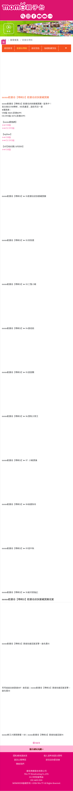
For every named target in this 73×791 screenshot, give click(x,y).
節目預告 (35, 48)
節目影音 (8, 48)
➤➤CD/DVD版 (8, 128)
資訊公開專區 (20, 760)
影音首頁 (14, 40)
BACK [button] (36, 743)
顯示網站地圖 (37, 749)
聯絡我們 (20, 764)
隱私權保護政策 (20, 756)
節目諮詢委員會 (53, 760)
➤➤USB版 (6, 125)
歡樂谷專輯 (22, 48)
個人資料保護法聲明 (53, 756)
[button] (66, 48)
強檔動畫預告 (50, 48)
